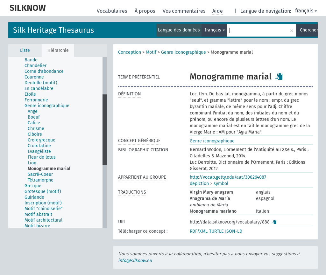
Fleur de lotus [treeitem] (42, 157)
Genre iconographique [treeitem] (47, 105)
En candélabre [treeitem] (39, 88)
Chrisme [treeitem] (36, 128)
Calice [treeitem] (34, 123)
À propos (145, 11)
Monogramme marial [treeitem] (49, 168)
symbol (221, 183)
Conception (129, 52)
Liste (25, 50)
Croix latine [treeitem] (39, 145)
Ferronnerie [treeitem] (36, 100)
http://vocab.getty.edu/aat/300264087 (228, 177)
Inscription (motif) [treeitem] (43, 203)
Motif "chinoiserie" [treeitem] (44, 208)
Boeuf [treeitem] (34, 117)
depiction (199, 183)
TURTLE (216, 231)
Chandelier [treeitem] (35, 65)
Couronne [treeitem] (34, 77)
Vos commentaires (185, 11)
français (306, 11)
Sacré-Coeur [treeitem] (40, 174)
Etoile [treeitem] (30, 94)
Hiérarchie (58, 50)
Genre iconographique (183, 52)
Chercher (309, 30)
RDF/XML (199, 231)
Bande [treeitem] (31, 60)
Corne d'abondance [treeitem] (44, 71)
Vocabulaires (112, 11)
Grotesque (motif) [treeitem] (43, 191)
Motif (151, 52)
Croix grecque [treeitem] (41, 140)
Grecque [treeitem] (33, 186)
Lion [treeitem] (32, 163)
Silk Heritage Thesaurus (53, 30)
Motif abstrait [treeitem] (38, 214)
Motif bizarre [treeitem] (37, 226)
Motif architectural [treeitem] (43, 220)
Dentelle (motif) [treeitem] (41, 83)
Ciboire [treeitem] (35, 134)
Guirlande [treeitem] (34, 197)
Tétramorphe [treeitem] (40, 180)
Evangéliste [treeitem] (39, 151)
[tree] (57, 142)
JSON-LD (233, 231)
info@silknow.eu (135, 260)
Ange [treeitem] (33, 111)
